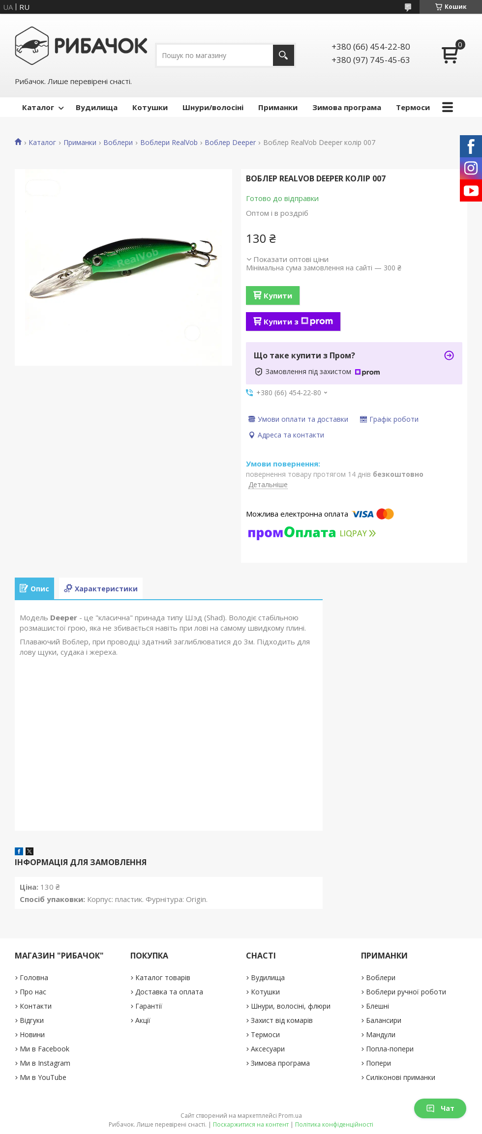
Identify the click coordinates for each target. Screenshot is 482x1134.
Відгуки (32, 1020)
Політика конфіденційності (334, 1124)
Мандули (380, 1034)
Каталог (38, 107)
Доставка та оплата (169, 991)
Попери (378, 1063)
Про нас (33, 991)
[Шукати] (283, 55)
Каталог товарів (162, 977)
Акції (143, 1020)
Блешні (377, 1006)
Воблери (118, 142)
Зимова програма (346, 107)
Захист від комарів (282, 1020)
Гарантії (148, 1006)
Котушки (150, 107)
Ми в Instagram (45, 1063)
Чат (440, 1108)
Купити (278, 295)
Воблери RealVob (169, 142)
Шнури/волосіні (212, 107)
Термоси (413, 107)
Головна (34, 977)
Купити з (298, 321)
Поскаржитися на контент (251, 1124)
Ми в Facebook (44, 1048)
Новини (32, 1034)
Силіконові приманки (400, 1077)
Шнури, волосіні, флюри (291, 1006)
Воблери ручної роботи (406, 991)
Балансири (383, 1020)
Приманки (278, 107)
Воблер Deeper (230, 142)
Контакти (36, 1006)
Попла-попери (390, 1048)
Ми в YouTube (43, 1077)
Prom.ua (290, 1115)
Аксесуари (268, 1048)
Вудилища (97, 107)
